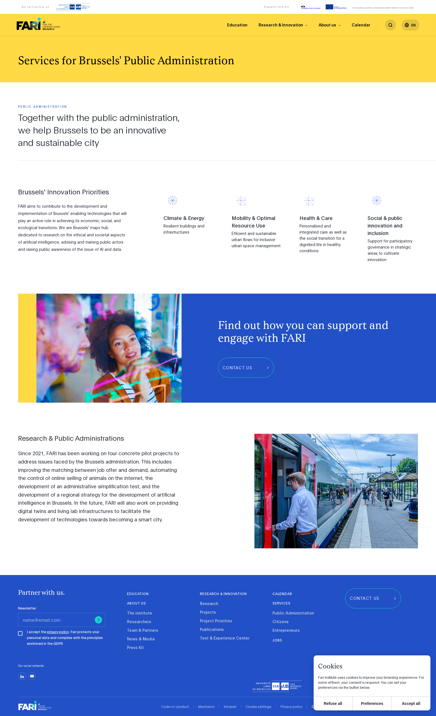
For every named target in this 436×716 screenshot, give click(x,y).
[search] (390, 25)
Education (237, 25)
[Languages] (410, 25)
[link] (38, 23)
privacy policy (58, 632)
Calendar (361, 25)
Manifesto (206, 706)
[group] (246, 368)
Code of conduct (175, 706)
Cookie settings (258, 706)
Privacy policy (291, 706)
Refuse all (333, 703)
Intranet (230, 706)
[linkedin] (22, 676)
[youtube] (32, 676)
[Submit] (98, 619)
